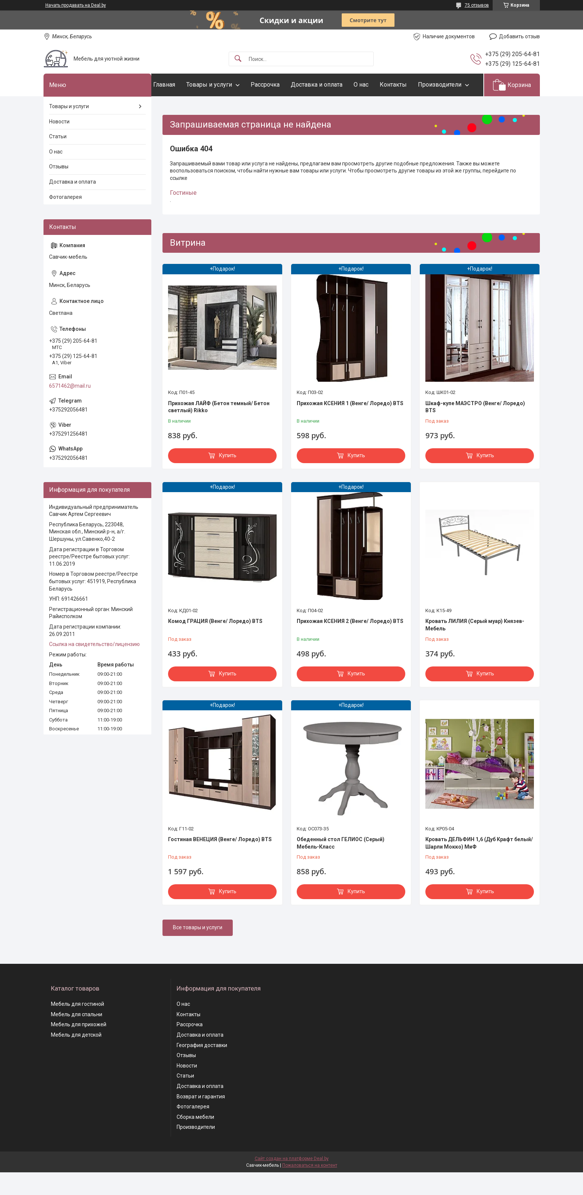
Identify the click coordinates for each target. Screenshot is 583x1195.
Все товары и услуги (197, 950)
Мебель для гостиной (77, 1027)
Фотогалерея (65, 220)
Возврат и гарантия (201, 1119)
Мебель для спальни (76, 1037)
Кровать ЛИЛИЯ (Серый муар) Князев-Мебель (474, 648)
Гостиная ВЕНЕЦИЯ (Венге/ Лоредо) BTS (220, 862)
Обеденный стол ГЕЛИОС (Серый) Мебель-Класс (340, 865)
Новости (59, 144)
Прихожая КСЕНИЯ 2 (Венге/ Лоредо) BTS (350, 644)
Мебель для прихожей (78, 1047)
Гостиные (183, 215)
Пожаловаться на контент (309, 1188)
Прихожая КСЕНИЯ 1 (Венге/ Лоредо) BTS (350, 426)
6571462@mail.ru (70, 408)
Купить (227, 478)
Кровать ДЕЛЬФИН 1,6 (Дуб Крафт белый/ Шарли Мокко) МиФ (479, 865)
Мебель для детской (76, 1057)
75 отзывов (477, 5)
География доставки (202, 1068)
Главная (179, 84)
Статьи (58, 159)
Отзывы (58, 190)
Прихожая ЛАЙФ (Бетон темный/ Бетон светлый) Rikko (219, 429)
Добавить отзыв (519, 36)
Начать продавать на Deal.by (75, 5)
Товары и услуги (224, 84)
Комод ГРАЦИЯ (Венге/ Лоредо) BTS (215, 644)
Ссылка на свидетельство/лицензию (94, 667)
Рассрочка (279, 84)
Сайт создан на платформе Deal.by (292, 1181)
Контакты (408, 84)
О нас (375, 84)
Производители (190, 107)
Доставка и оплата (331, 84)
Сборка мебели (195, 1140)
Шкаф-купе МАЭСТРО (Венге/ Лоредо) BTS (475, 429)
